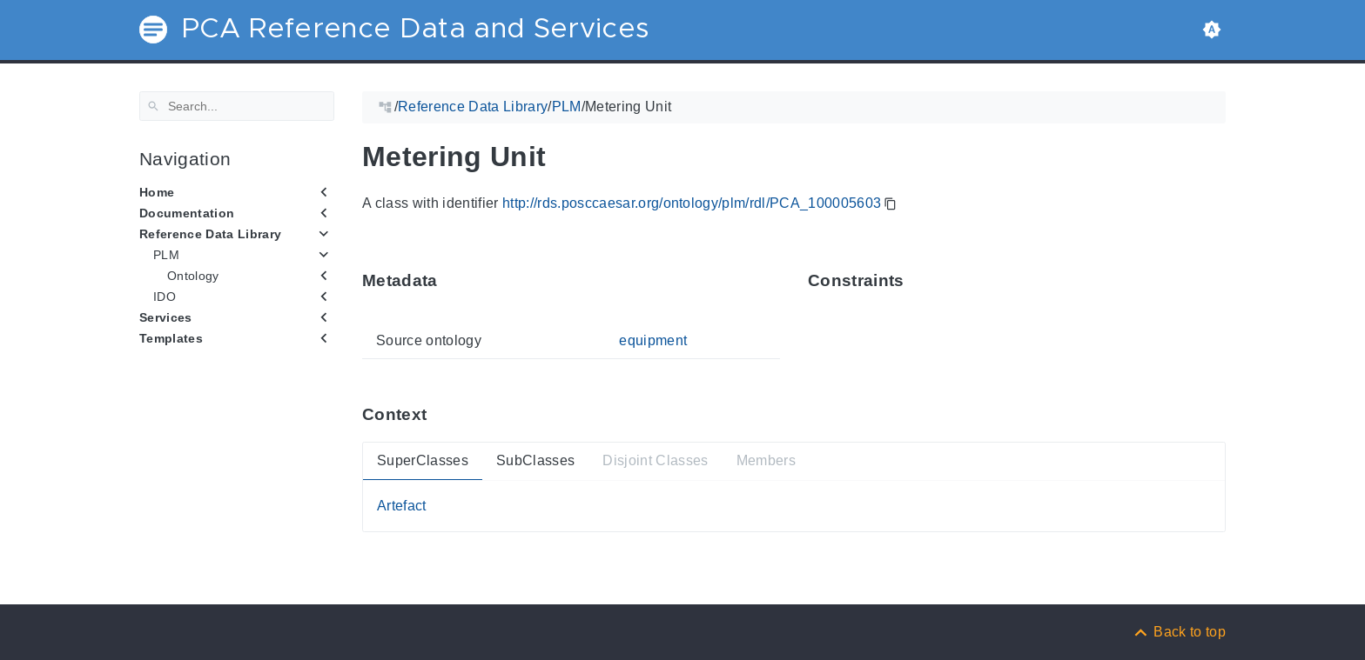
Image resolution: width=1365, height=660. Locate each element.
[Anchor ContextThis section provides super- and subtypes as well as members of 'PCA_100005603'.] (440, 414)
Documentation (186, 213)
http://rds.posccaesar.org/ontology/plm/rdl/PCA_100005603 (691, 203)
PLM (166, 255)
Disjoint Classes (655, 460)
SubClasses (535, 460)
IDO (164, 296)
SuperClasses (422, 460)
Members (766, 460)
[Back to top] (1179, 631)
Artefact (402, 505)
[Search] (236, 106)
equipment (653, 340)
